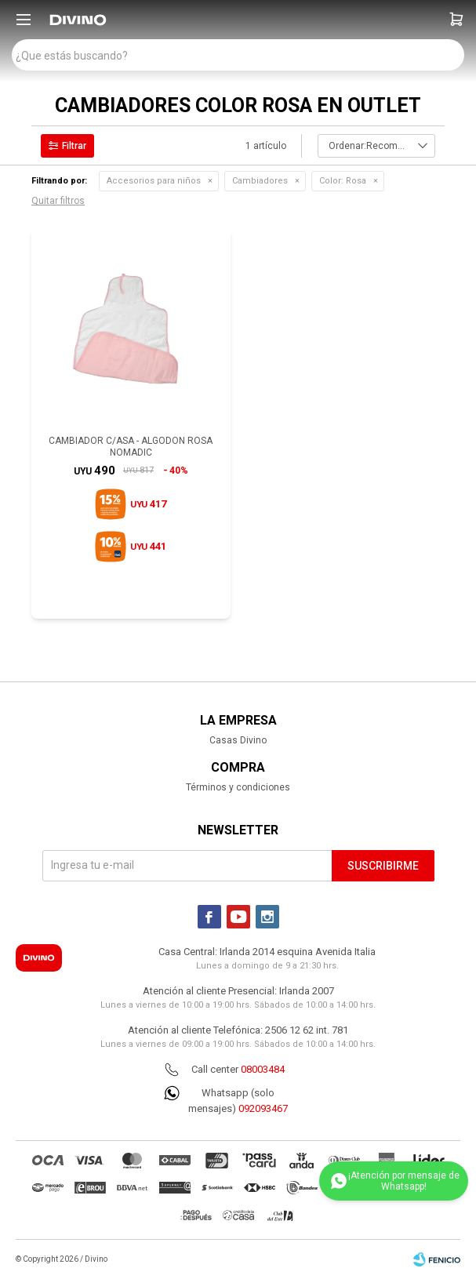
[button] (456, 19)
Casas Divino (238, 740)
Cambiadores (260, 181)
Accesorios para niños (154, 181)
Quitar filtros (58, 200)
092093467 (263, 1108)
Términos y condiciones (238, 787)
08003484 (263, 1069)
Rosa (342, 181)
